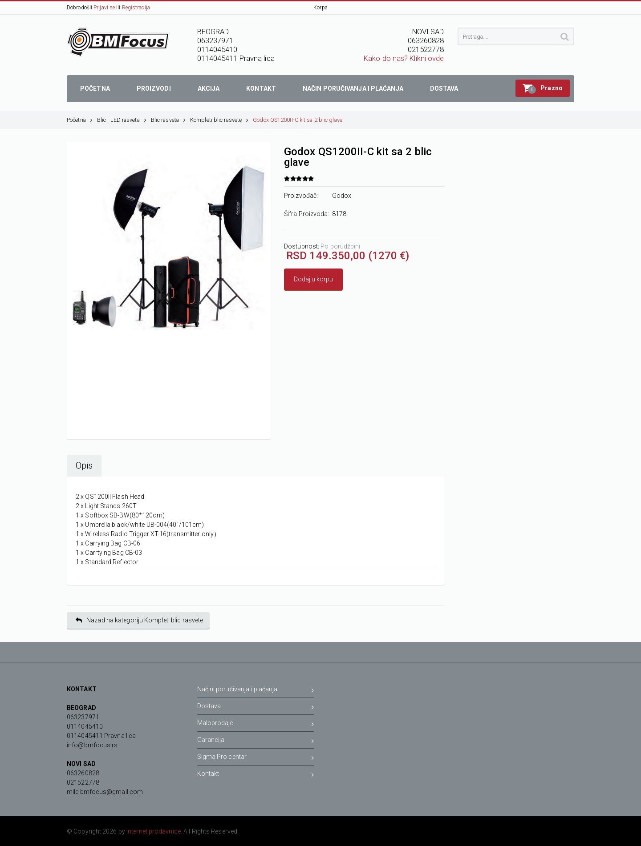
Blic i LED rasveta (121, 119)
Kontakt (255, 775)
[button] (542, 88)
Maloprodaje (255, 724)
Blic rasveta (168, 119)
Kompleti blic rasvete (219, 119)
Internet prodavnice (153, 831)
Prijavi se (104, 7)
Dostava (255, 707)
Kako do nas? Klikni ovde (404, 58)
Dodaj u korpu (313, 279)
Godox (342, 195)
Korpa (320, 7)
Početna (80, 119)
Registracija (136, 7)
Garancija (255, 741)
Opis (84, 466)
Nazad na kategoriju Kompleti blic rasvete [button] (139, 620)
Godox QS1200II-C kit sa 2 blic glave (297, 119)
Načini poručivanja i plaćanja (255, 691)
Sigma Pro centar (255, 758)
